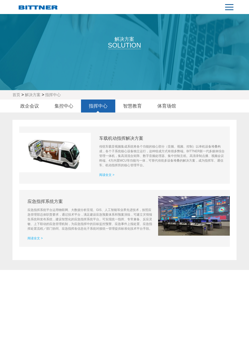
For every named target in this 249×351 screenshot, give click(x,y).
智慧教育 (132, 106)
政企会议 (29, 106)
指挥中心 (53, 94)
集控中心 (64, 106)
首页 (16, 94)
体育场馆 (166, 106)
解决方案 (33, 94)
